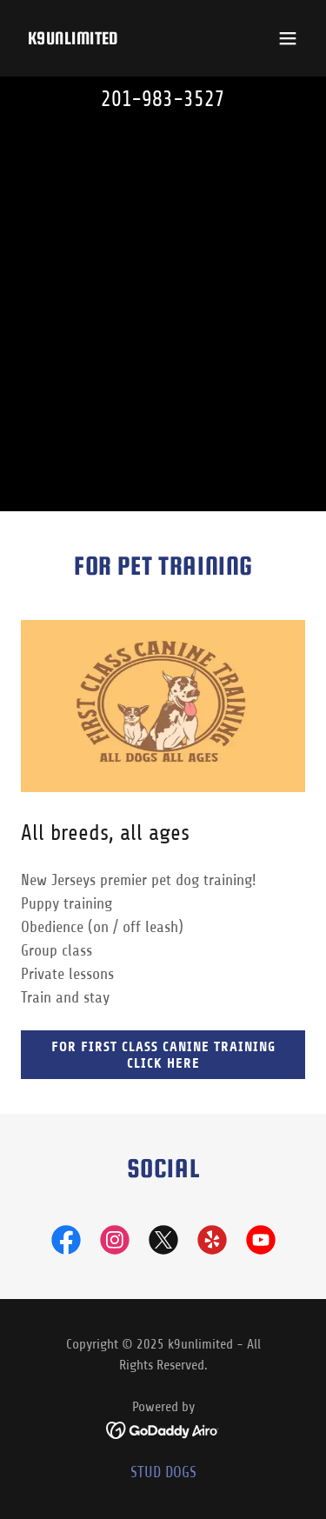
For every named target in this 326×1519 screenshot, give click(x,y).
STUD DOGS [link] (163, 1472)
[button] (287, 38)
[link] (73, 39)
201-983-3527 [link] (163, 99)
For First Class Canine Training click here (163, 1054)
